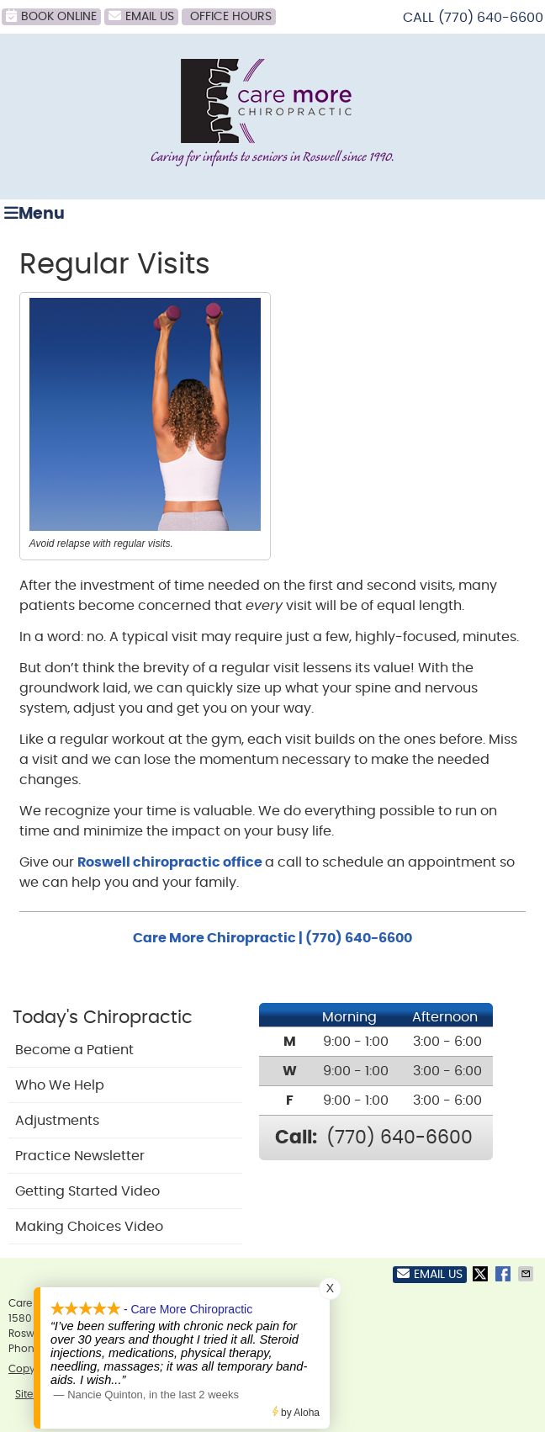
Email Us (141, 16)
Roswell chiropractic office (171, 862)
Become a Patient (74, 1050)
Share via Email (527, 1273)
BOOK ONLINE (51, 16)
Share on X (482, 1273)
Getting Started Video (87, 1191)
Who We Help (59, 1085)
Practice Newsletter (80, 1156)
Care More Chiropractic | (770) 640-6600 (272, 938)
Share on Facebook (504, 1273)
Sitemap (35, 1394)
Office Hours (231, 17)
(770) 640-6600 (490, 17)
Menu (34, 213)
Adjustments (57, 1120)
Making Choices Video (89, 1226)
